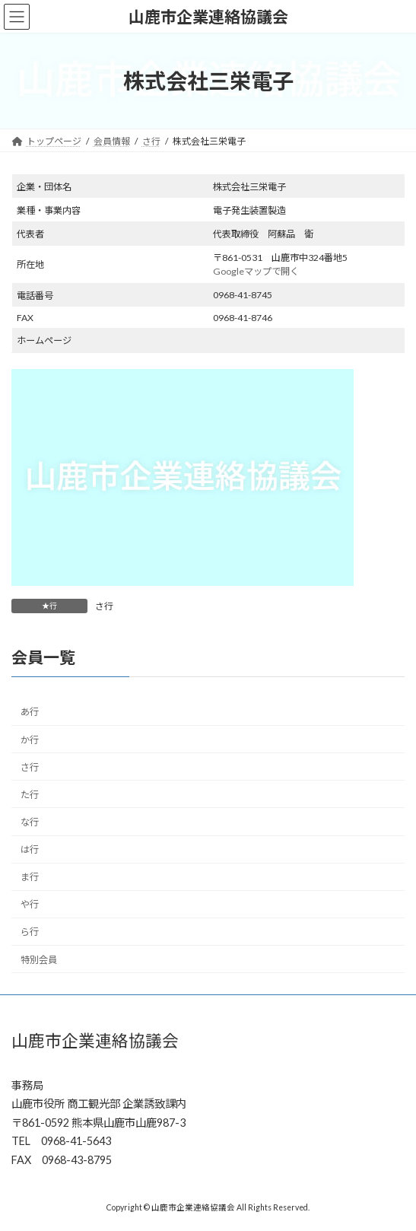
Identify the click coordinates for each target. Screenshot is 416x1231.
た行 (30, 794)
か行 (30, 740)
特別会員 (39, 959)
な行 (30, 822)
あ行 (30, 711)
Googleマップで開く (256, 271)
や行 (30, 904)
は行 (30, 849)
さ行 (104, 606)
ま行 (30, 877)
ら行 (30, 931)
